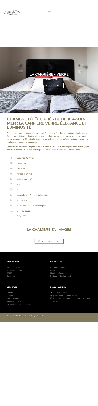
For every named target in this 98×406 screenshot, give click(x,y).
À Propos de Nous (57, 267)
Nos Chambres (13, 298)
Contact (10, 293)
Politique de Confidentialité (60, 276)
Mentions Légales (57, 273)
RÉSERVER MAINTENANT (49, 85)
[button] (49, 12)
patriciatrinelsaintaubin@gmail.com (65, 295)
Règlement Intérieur (15, 301)
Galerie (10, 295)
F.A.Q (52, 270)
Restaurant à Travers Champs (18, 304)
